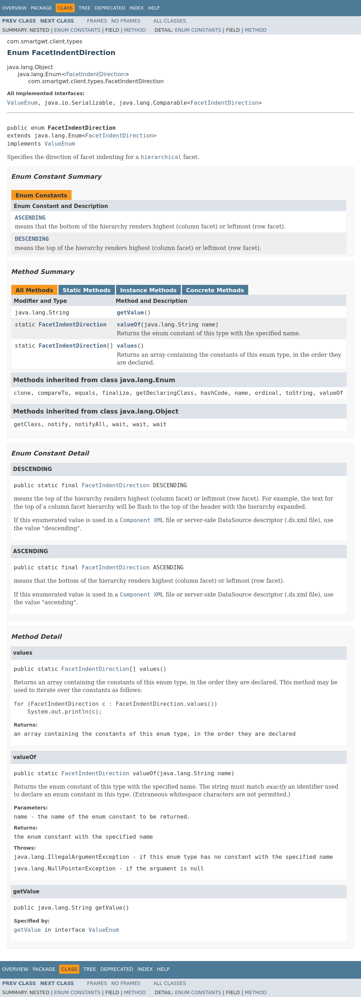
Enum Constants (77, 30)
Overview (14, 8)
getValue (130, 312)
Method (135, 30)
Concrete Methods (215, 290)
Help (154, 8)
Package (41, 8)
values (127, 345)
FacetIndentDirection (95, 74)
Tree (84, 8)
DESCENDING (32, 239)
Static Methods (87, 290)
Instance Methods (148, 290)
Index (136, 8)
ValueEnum (22, 102)
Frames (97, 21)
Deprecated (110, 8)
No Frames (126, 21)
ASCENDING (30, 217)
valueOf (128, 324)
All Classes (169, 21)
